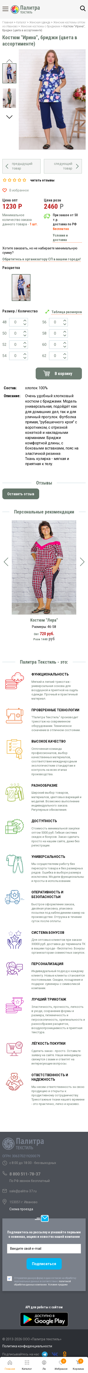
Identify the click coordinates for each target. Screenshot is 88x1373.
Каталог (9, 8)
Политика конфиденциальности (27, 1346)
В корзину (63, 373)
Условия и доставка (60, 238)
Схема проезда (21, 1209)
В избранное (19, 190)
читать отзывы (42, 180)
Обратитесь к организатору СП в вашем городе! (41, 259)
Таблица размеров (66, 312)
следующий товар (63, 166)
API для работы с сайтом (44, 1307)
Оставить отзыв (20, 494)
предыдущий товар (22, 166)
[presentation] (5, 561)
